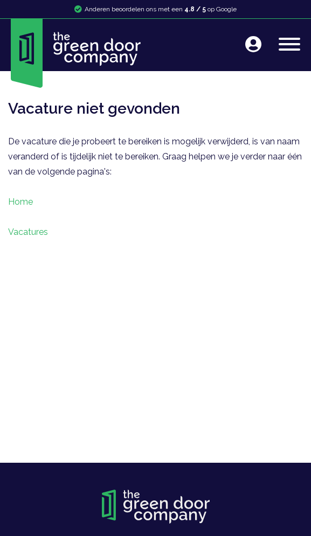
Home (20, 202)
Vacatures (28, 232)
